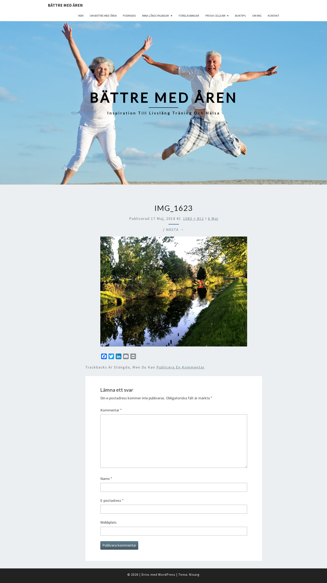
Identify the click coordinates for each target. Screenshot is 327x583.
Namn (106, 478)
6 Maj (213, 218)
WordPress (166, 574)
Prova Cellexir (215, 15)
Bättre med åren (65, 5)
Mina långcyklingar (155, 15)
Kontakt (273, 15)
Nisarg (194, 574)
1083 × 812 (193, 218)
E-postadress (112, 500)
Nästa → (175, 229)
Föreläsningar (189, 15)
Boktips (240, 15)
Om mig (257, 15)
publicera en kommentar (180, 367)
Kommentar (111, 410)
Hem (80, 15)
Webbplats (108, 522)
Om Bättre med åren (103, 15)
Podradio (129, 15)
